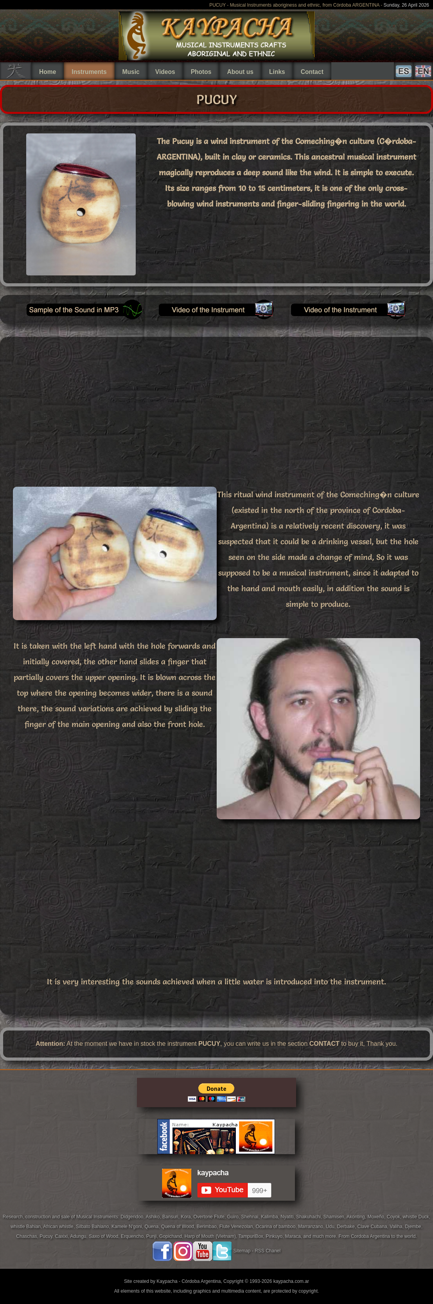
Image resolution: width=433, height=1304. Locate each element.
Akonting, (357, 1216)
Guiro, (234, 1216)
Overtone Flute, (210, 1216)
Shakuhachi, (309, 1216)
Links (277, 71)
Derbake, (347, 1226)
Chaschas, (28, 1236)
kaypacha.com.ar (291, 1281)
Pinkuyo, (275, 1236)
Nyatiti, (288, 1216)
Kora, (187, 1216)
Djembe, (413, 1226)
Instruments (89, 71)
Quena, (152, 1226)
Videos (165, 71)
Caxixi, (62, 1236)
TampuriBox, (252, 1236)
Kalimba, (270, 1216)
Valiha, (397, 1226)
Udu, (331, 1226)
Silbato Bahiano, (93, 1226)
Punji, (152, 1236)
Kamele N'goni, (127, 1226)
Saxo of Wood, (105, 1236)
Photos (201, 71)
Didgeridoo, (133, 1216)
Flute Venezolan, (237, 1226)
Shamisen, (335, 1216)
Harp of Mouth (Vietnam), (212, 1236)
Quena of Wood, (179, 1226)
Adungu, (79, 1236)
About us (240, 71)
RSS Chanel (267, 1251)
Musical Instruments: (98, 1216)
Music (131, 71)
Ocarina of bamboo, (276, 1226)
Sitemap (241, 1251)
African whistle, (59, 1226)
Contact (312, 71)
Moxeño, (376, 1216)
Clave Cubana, (374, 1226)
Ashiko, (154, 1216)
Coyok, (395, 1216)
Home (47, 71)
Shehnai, (251, 1216)
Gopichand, (172, 1236)
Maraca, (293, 1236)
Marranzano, (312, 1226)
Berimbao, (208, 1226)
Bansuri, (171, 1216)
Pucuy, (47, 1236)
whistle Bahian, (27, 1226)
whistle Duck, (416, 1216)
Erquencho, (133, 1236)
